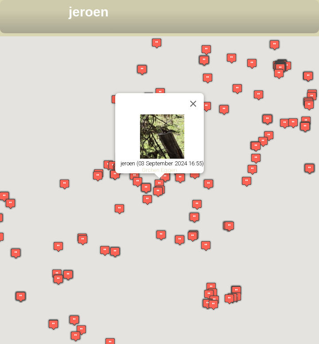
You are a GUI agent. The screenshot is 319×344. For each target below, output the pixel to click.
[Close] (193, 103)
